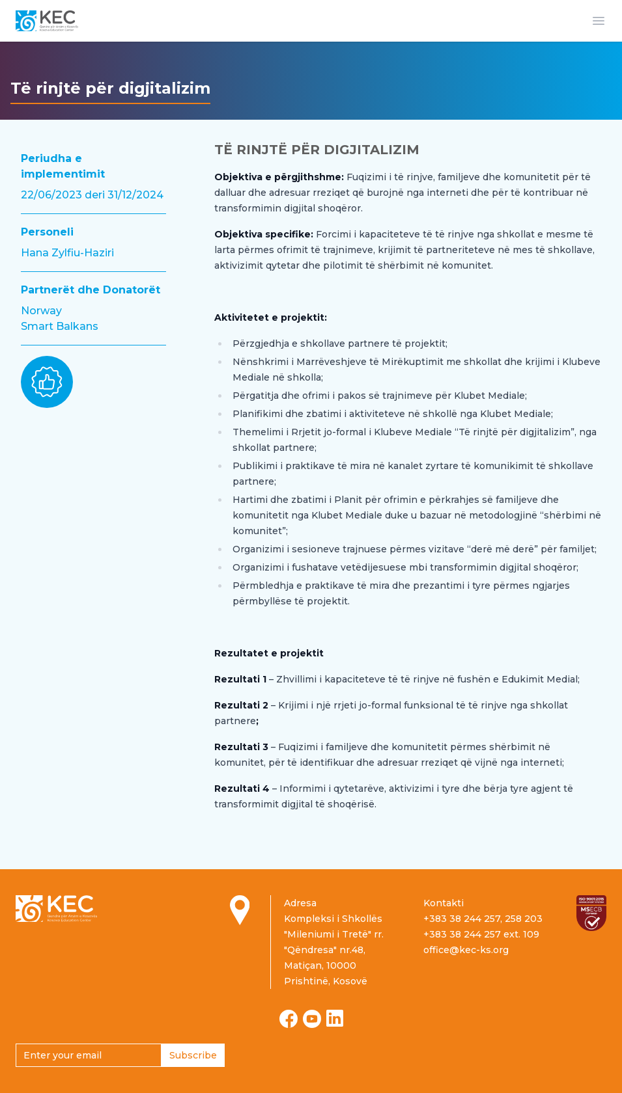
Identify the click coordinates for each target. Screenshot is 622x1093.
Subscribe (193, 1055)
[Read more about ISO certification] (591, 913)
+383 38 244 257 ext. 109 (481, 934)
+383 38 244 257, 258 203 (483, 918)
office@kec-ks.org (466, 950)
